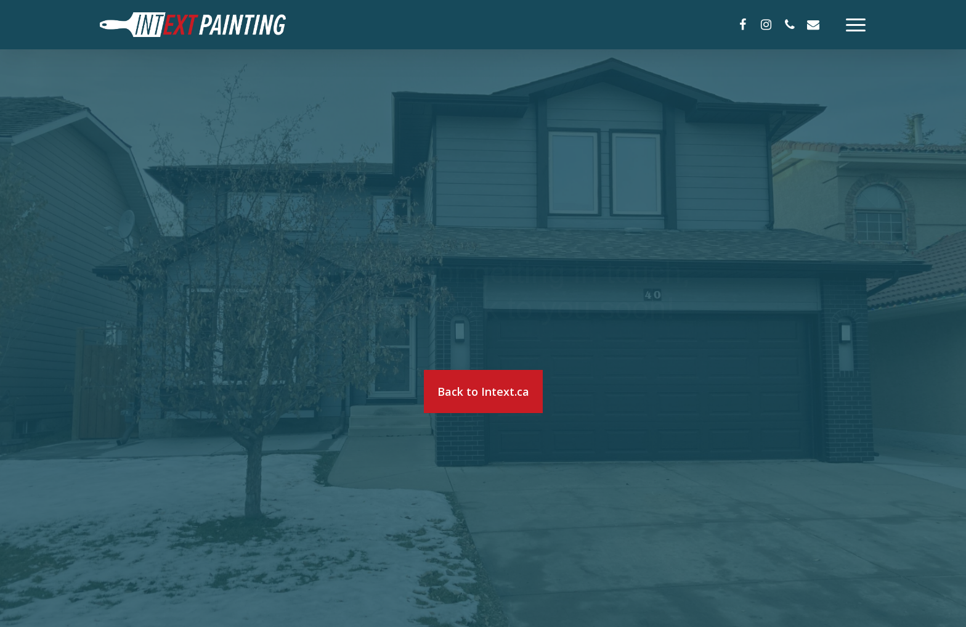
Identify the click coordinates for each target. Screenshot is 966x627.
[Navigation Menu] (856, 24)
